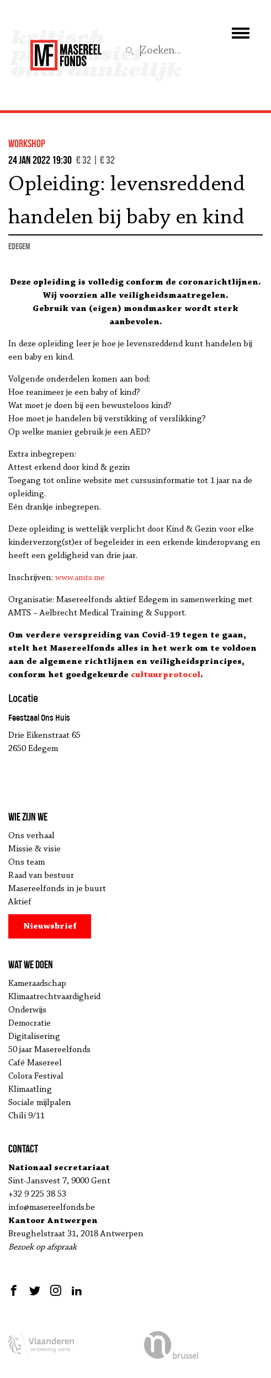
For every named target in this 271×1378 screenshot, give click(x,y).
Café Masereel (35, 1063)
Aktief (19, 902)
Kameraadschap (37, 983)
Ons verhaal (31, 836)
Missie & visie (34, 849)
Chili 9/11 (26, 1116)
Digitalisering (34, 1036)
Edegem (19, 246)
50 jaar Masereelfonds (49, 1049)
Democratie (29, 1023)
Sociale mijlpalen (39, 1102)
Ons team (26, 862)
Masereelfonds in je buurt (57, 888)
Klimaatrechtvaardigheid (54, 997)
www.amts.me (80, 577)
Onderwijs (27, 1010)
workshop (26, 143)
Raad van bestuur (41, 875)
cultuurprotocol (165, 675)
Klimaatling (30, 1089)
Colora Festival (35, 1076)
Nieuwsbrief (50, 926)
